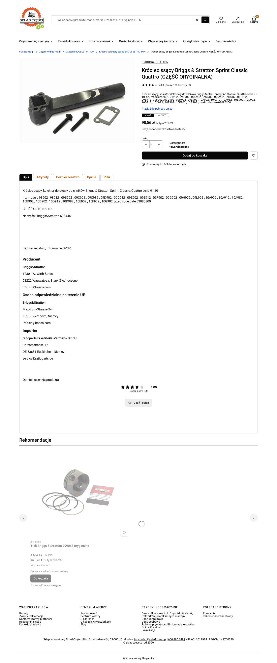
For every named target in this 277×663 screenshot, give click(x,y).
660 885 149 (176, 639)
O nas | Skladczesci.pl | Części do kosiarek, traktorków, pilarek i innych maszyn (167, 615)
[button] (205, 20)
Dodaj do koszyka (195, 155)
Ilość (144, 138)
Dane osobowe (151, 621)
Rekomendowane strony (218, 616)
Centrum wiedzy (90, 616)
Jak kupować (88, 613)
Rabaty (23, 613)
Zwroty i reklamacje (31, 616)
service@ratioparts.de (38, 358)
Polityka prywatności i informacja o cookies (168, 624)
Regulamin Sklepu (30, 621)
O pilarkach (87, 618)
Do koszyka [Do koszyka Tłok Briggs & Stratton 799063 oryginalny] (41, 578)
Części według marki (50, 51)
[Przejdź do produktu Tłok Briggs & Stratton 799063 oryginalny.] (80, 493)
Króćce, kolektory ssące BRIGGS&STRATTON (122, 51)
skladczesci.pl (26, 51)
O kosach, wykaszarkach (95, 621)
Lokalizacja (149, 630)
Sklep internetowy (137, 658)
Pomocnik (209, 613)
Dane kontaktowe (152, 618)
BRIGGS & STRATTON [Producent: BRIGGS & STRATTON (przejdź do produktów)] (155, 62)
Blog (83, 624)
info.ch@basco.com (37, 287)
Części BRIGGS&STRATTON (80, 51)
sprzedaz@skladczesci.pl (150, 639)
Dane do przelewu (30, 624)
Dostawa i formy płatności (35, 618)
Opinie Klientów (151, 627)
